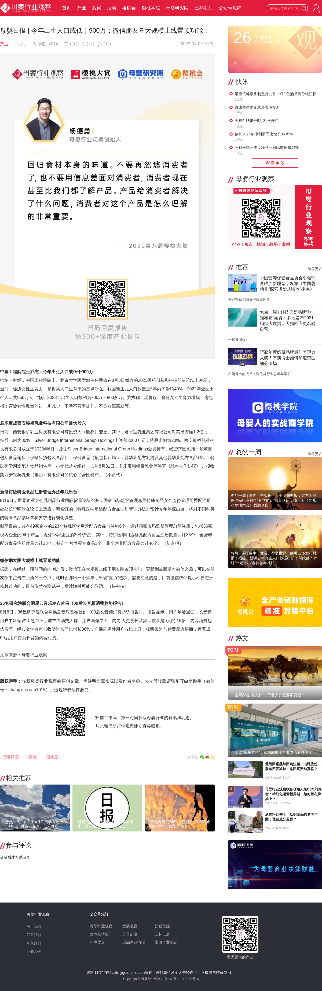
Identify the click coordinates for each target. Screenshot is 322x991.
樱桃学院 (151, 7)
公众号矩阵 (230, 7)
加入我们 (34, 943)
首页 (66, 7)
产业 (81, 7)
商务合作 (34, 951)
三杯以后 (204, 7)
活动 (111, 7)
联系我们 (34, 935)
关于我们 (34, 927)
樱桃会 (129, 7)
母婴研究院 (177, 7)
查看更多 (315, 269)
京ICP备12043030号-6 (181, 979)
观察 (96, 7)
